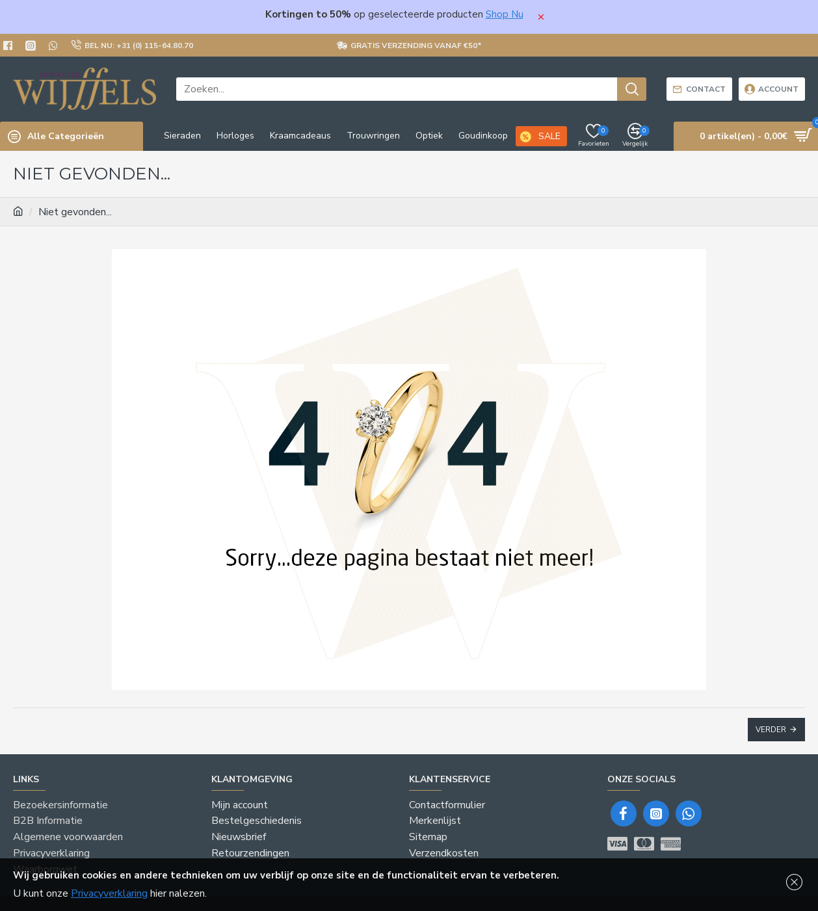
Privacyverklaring (109, 893)
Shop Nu (504, 14)
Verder (771, 729)
